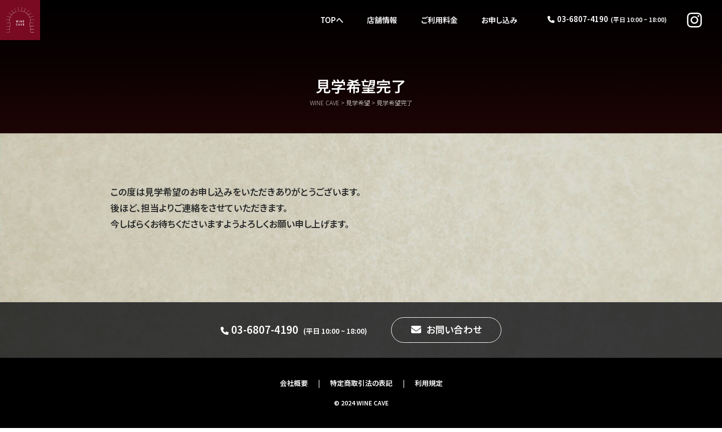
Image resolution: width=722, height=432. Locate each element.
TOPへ (330, 20)
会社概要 (294, 387)
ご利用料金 (439, 20)
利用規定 (429, 387)
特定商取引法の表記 (361, 387)
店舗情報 (382, 20)
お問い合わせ (454, 331)
